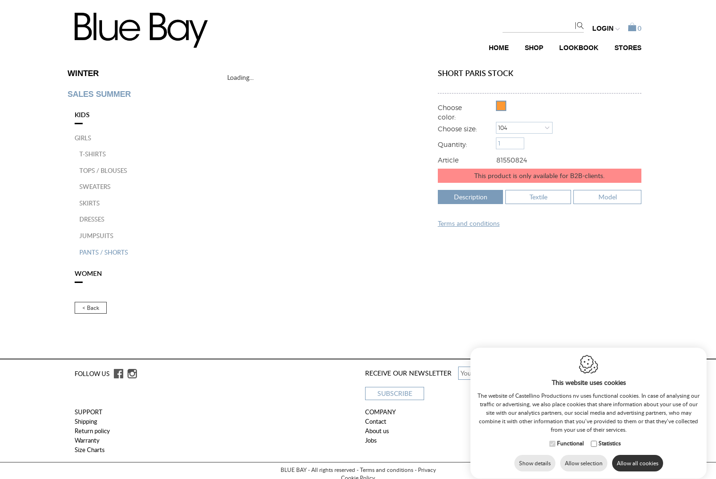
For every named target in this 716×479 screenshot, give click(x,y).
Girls (83, 138)
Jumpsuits (96, 235)
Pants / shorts (103, 252)
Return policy (92, 431)
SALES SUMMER (99, 94)
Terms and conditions (386, 470)
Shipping (86, 421)
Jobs (371, 440)
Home (499, 47)
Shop (534, 47)
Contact (375, 421)
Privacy (427, 470)
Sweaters (95, 186)
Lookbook (578, 47)
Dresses (91, 219)
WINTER (83, 73)
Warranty (87, 440)
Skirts (89, 203)
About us (377, 431)
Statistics (609, 444)
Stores (627, 47)
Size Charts (90, 449)
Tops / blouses (103, 170)
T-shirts (92, 154)
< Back (90, 308)
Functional (570, 444)
